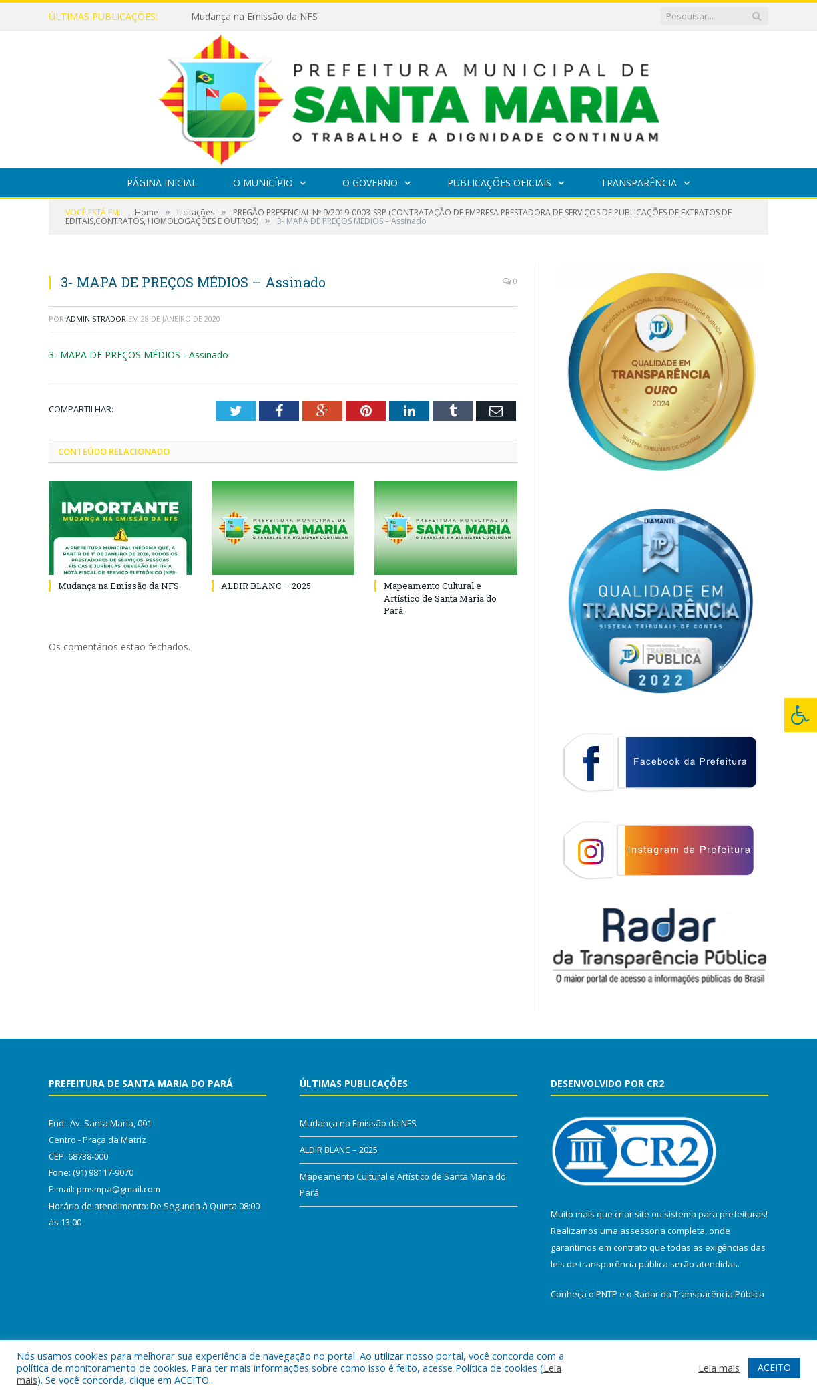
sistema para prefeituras (715, 1214)
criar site (632, 1214)
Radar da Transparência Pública (699, 1294)
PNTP (606, 1294)
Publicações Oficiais (499, 182)
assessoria (642, 1231)
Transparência (639, 182)
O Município (263, 182)
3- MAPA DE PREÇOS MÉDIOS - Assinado (138, 354)
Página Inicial (162, 182)
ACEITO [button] (774, 1367)
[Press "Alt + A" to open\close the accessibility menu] (800, 715)
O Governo (370, 182)
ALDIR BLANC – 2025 (266, 586)
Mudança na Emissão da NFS (254, 17)
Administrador (96, 318)
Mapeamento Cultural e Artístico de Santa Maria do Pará (440, 598)
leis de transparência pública (609, 1264)
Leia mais (719, 1368)
